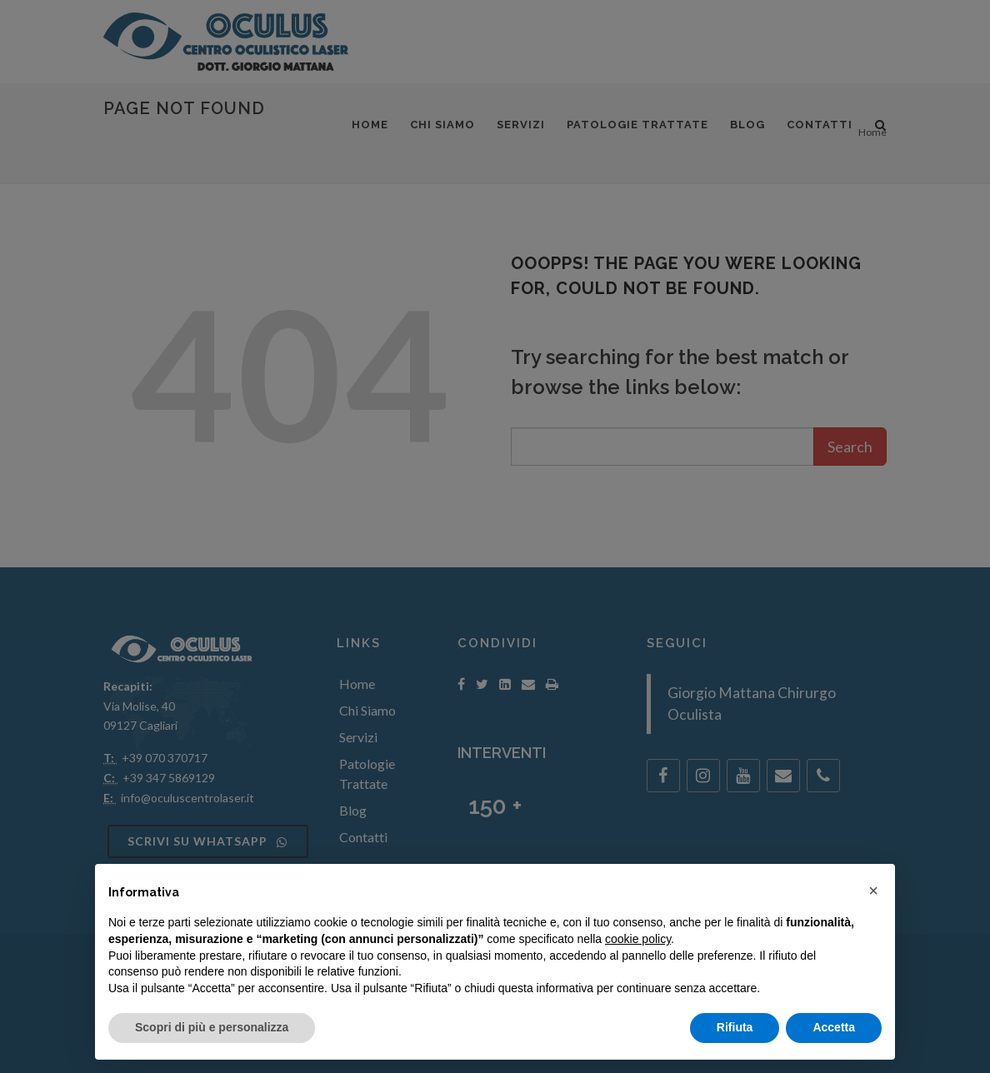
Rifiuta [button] (735, 1027)
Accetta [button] (833, 1027)
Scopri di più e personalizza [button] (211, 1027)
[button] (873, 890)
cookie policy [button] (638, 939)
